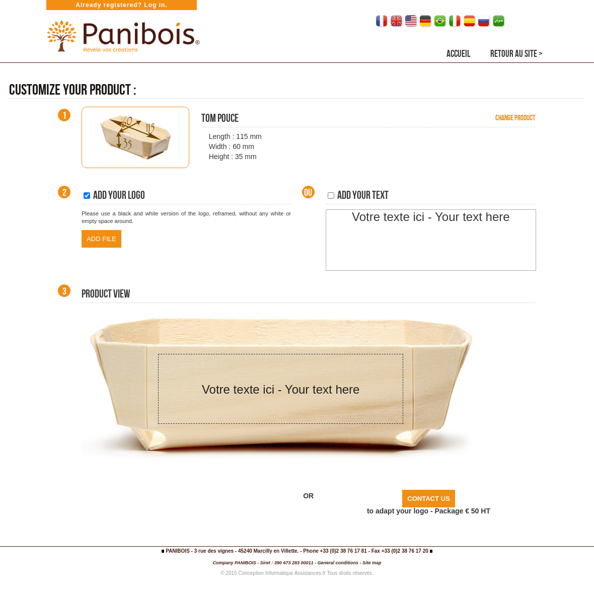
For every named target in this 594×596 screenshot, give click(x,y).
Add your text (358, 195)
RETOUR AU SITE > (516, 53)
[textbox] (431, 240)
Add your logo (114, 195)
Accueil (458, 53)
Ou (308, 192)
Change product (515, 118)
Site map (372, 562)
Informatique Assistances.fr (295, 573)
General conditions (337, 562)
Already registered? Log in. (121, 5)
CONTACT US (428, 498)
